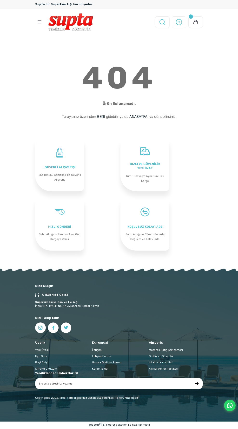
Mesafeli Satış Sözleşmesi (166, 351)
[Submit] (197, 384)
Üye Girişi (41, 357)
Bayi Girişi (41, 363)
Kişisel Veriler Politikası (163, 369)
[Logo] (71, 22)
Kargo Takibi (100, 369)
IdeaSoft (94, 425)
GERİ (101, 116)
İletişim (97, 351)
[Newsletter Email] (119, 384)
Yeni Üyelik (42, 351)
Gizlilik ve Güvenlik (161, 357)
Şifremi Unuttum (46, 369)
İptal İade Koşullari (161, 363)
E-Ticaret (109, 425)
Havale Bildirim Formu (106, 363)
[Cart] (195, 22)
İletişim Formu (101, 357)
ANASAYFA (138, 116)
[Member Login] (179, 22)
